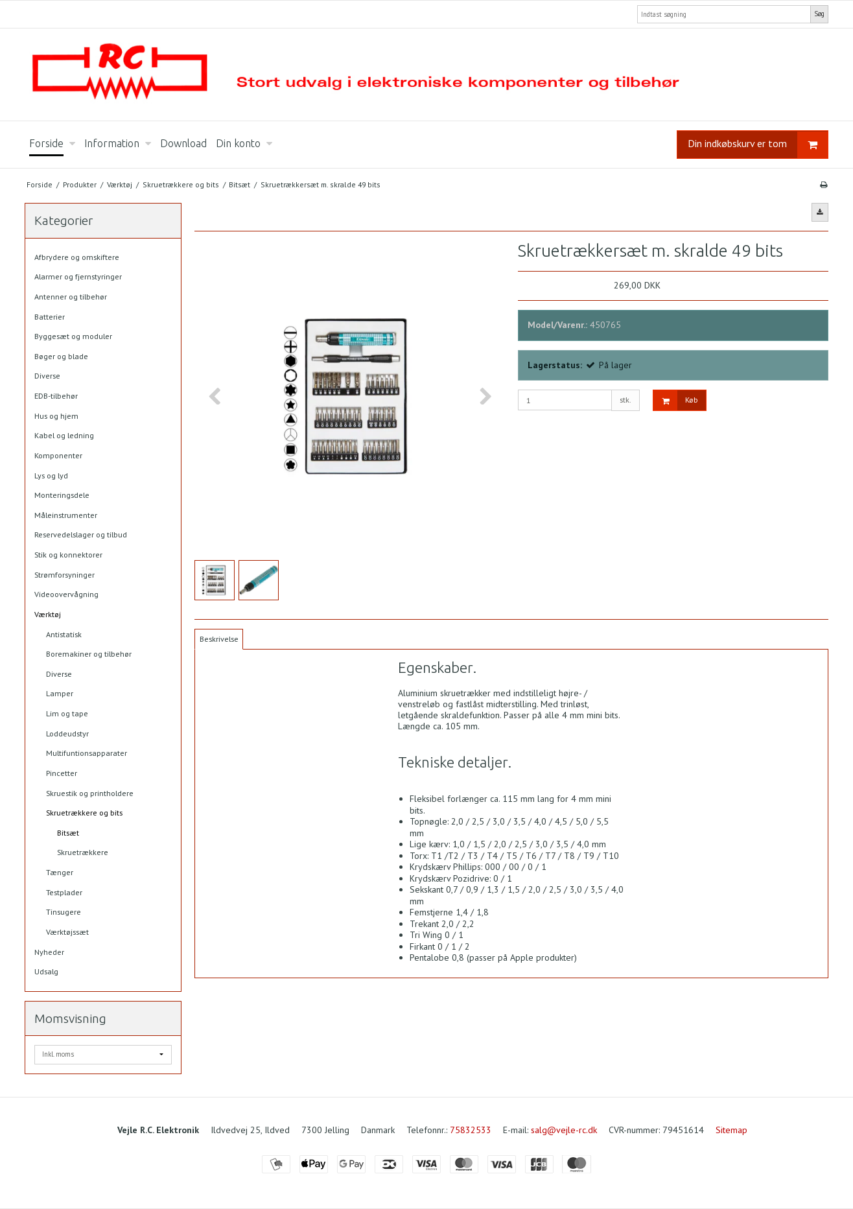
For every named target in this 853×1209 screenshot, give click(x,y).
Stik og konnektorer (68, 554)
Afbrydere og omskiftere (76, 257)
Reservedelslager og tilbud (80, 534)
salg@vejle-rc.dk (564, 1130)
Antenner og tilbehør (70, 296)
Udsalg (46, 971)
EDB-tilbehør (56, 396)
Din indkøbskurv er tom (758, 145)
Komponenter (58, 455)
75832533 (470, 1130)
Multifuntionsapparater (86, 753)
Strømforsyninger (64, 575)
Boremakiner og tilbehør (89, 654)
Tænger (59, 872)
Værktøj (47, 614)
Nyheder (49, 952)
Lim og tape (67, 713)
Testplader (64, 892)
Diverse (47, 376)
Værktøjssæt (67, 932)
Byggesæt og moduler (73, 336)
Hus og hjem (56, 416)
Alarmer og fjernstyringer (78, 276)
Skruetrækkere (82, 852)
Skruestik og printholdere (90, 793)
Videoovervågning (66, 594)
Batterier (49, 317)
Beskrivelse (219, 639)
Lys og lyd (51, 475)
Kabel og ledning (64, 435)
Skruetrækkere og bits (84, 812)
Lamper (59, 693)
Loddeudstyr (67, 733)
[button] (820, 212)
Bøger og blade (61, 356)
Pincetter (61, 773)
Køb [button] (675, 400)
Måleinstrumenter (65, 515)
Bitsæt (68, 833)
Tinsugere (63, 912)
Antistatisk (64, 634)
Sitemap (731, 1130)
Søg (819, 13)
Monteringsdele (61, 495)
